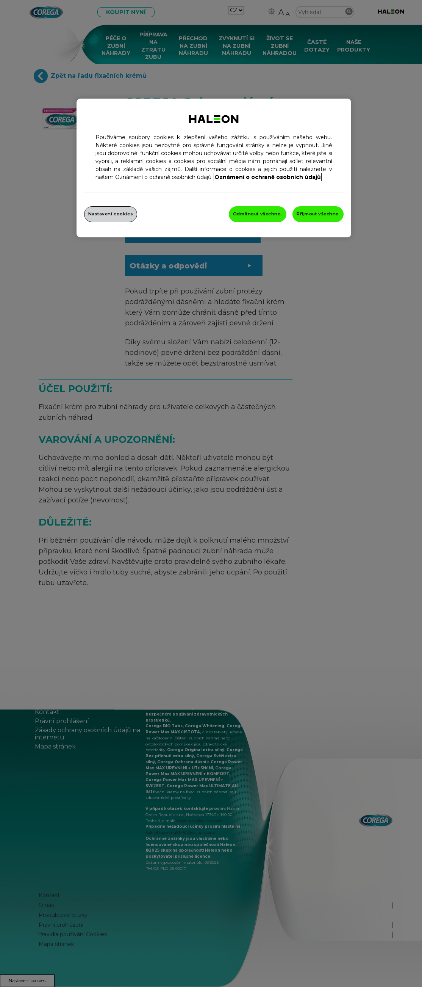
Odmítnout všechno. (257, 214)
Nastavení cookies (110, 214)
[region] (214, 168)
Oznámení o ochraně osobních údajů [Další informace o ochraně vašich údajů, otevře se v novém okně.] (267, 177)
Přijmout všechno (318, 214)
